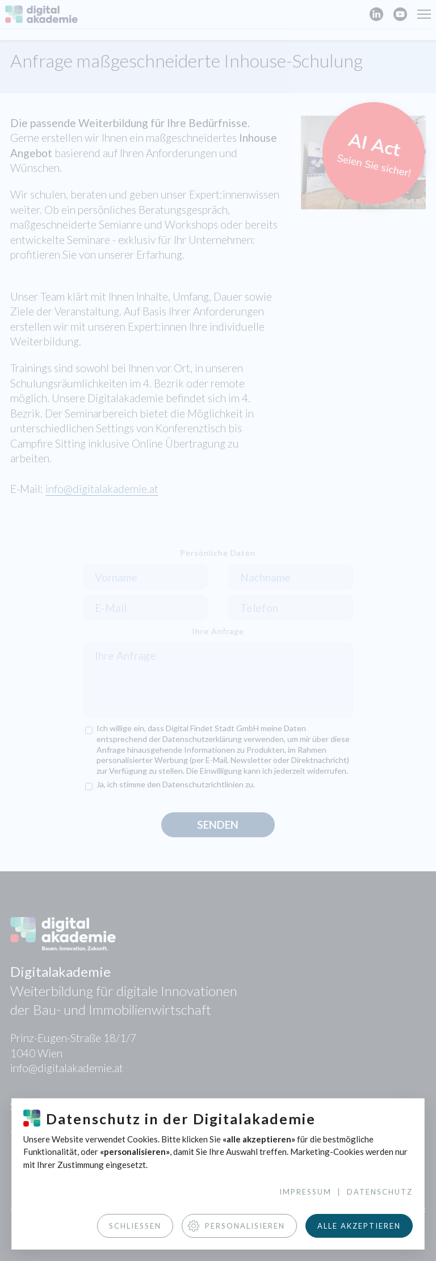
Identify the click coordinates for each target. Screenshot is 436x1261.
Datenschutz (380, 1191)
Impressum (305, 1191)
